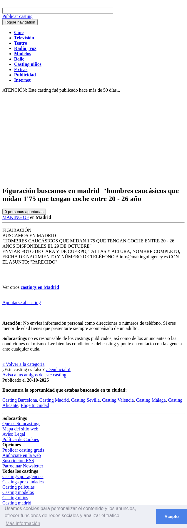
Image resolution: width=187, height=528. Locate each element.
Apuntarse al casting (21, 302)
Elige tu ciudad (35, 405)
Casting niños (15, 497)
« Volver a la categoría (23, 364)
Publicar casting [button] (17, 16)
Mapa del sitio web (20, 428)
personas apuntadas (24, 211)
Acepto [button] (171, 516)
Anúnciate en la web (21, 455)
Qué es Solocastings (21, 423)
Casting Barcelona (19, 400)
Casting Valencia (118, 400)
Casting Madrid (54, 400)
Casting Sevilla (85, 400)
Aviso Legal (13, 434)
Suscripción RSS (18, 460)
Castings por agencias (23, 476)
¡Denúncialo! (58, 369)
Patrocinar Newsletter (22, 465)
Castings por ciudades (23, 481)
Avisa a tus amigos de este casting (34, 374)
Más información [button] (23, 523)
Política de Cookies (20, 439)
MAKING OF (15, 217)
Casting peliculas (18, 487)
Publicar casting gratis (23, 449)
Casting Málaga (151, 400)
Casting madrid (16, 502)
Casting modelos (18, 492)
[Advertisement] (93, 140)
